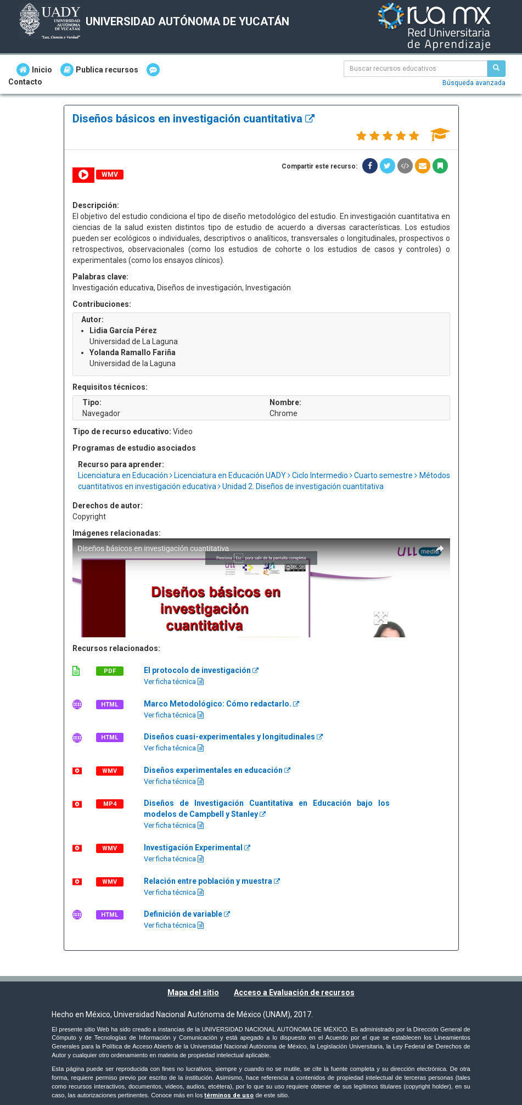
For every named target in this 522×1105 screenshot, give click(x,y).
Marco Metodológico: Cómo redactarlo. (221, 703)
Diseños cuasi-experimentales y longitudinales (233, 736)
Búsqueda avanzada (474, 83)
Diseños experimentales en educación (217, 770)
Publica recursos (99, 69)
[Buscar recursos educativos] (496, 68)
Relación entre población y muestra (212, 881)
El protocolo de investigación (201, 670)
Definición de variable (187, 914)
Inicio (34, 69)
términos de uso (229, 1095)
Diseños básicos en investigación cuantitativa (193, 118)
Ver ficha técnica (174, 681)
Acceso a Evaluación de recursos (294, 992)
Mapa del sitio (193, 992)
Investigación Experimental (197, 847)
